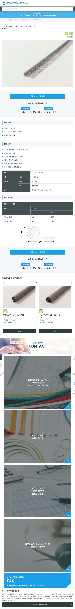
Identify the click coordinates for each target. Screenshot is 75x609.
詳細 (19, 331)
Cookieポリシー (14, 600)
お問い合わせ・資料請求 (37, 96)
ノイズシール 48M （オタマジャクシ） (32, 20)
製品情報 (10, 20)
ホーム (4, 20)
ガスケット (17, 20)
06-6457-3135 (26, 112)
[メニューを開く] (71, 3)
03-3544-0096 (48, 112)
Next (71, 283)
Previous (3, 283)
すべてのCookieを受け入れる (38, 604)
